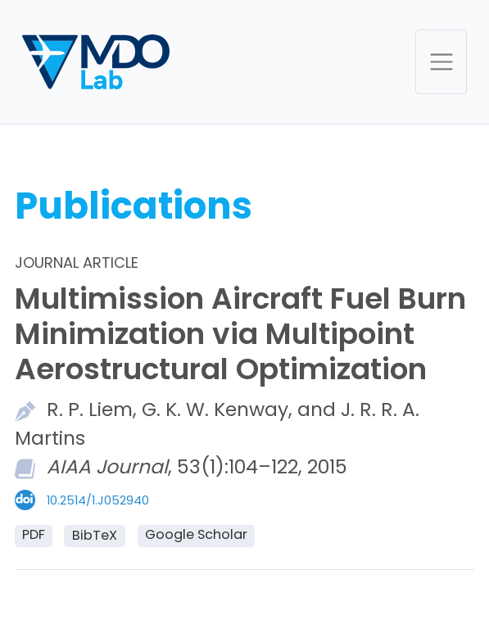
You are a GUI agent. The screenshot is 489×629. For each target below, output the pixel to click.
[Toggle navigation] (441, 61)
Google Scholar (196, 534)
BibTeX (94, 535)
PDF (33, 534)
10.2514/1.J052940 (98, 500)
